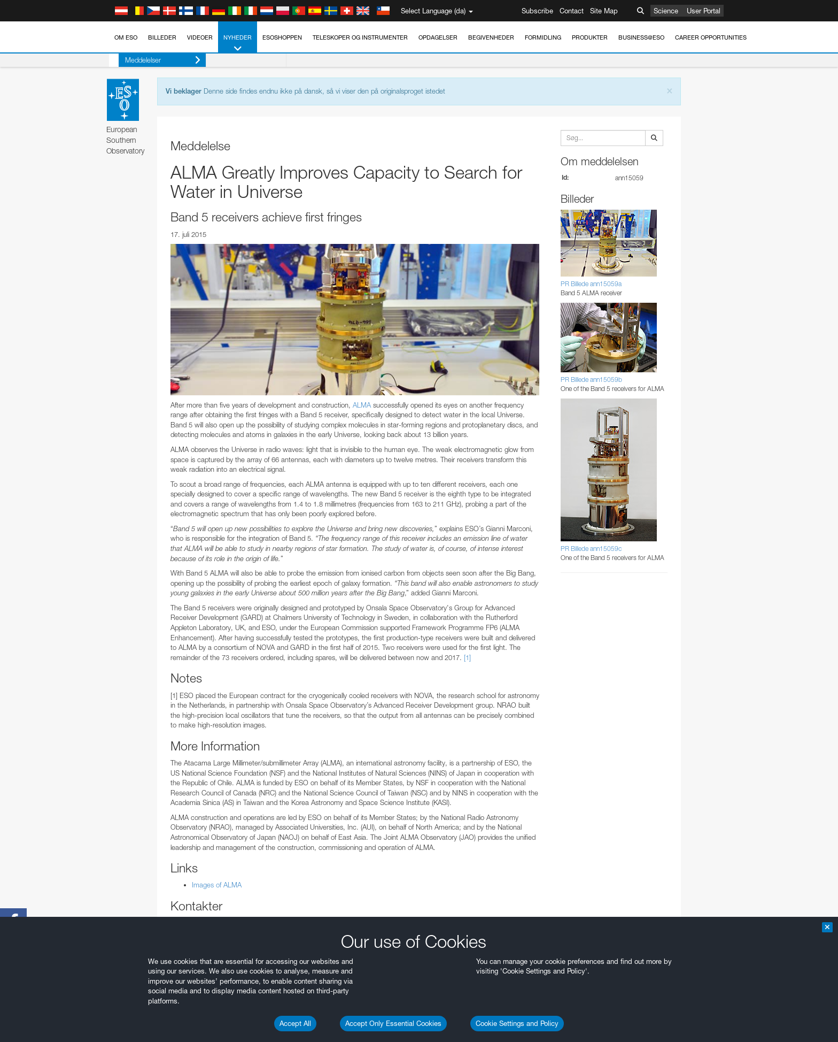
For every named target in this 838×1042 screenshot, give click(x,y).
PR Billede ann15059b (591, 380)
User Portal (703, 10)
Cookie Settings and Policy (517, 1023)
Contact (572, 10)
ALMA (362, 405)
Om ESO (125, 37)
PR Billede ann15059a (591, 284)
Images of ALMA (217, 884)
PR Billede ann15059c (591, 549)
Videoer (200, 37)
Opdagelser (437, 37)
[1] (467, 657)
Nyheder (237, 43)
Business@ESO (641, 37)
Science (666, 10)
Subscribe (537, 10)
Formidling (543, 37)
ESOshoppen (282, 37)
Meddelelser (153, 60)
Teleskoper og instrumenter (360, 37)
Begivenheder (491, 37)
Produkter (590, 37)
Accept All (295, 1023)
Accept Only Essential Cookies (393, 1023)
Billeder (162, 37)
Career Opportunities (711, 37)
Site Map (604, 10)
